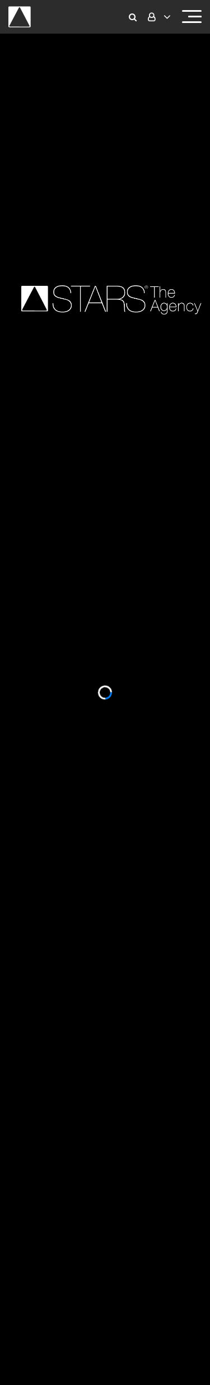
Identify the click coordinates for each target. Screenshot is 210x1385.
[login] (158, 17)
